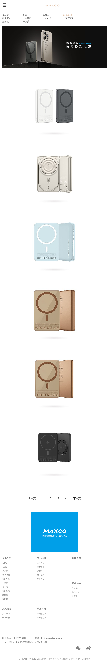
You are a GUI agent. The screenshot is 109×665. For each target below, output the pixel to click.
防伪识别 (75, 592)
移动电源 (67, 15)
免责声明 (40, 579)
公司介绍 (40, 563)
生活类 (46, 15)
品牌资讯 (40, 567)
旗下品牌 (40, 575)
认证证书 (75, 596)
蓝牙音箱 (69, 18)
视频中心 (40, 571)
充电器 (48, 18)
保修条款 (75, 588)
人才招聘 (6, 614)
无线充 (26, 15)
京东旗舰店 (41, 618)
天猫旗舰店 (41, 614)
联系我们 (6, 618)
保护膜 (26, 21)
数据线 (5, 21)
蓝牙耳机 (6, 18)
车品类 (28, 18)
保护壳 (5, 15)
